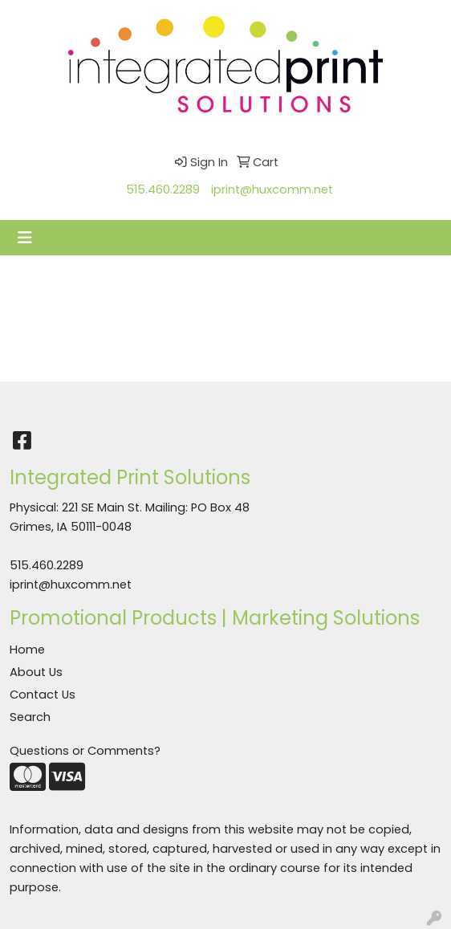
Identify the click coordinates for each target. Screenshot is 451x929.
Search (30, 717)
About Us (36, 672)
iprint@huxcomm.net (272, 189)
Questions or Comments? (85, 751)
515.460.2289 (163, 189)
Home (27, 650)
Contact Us (42, 695)
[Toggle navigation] (25, 237)
